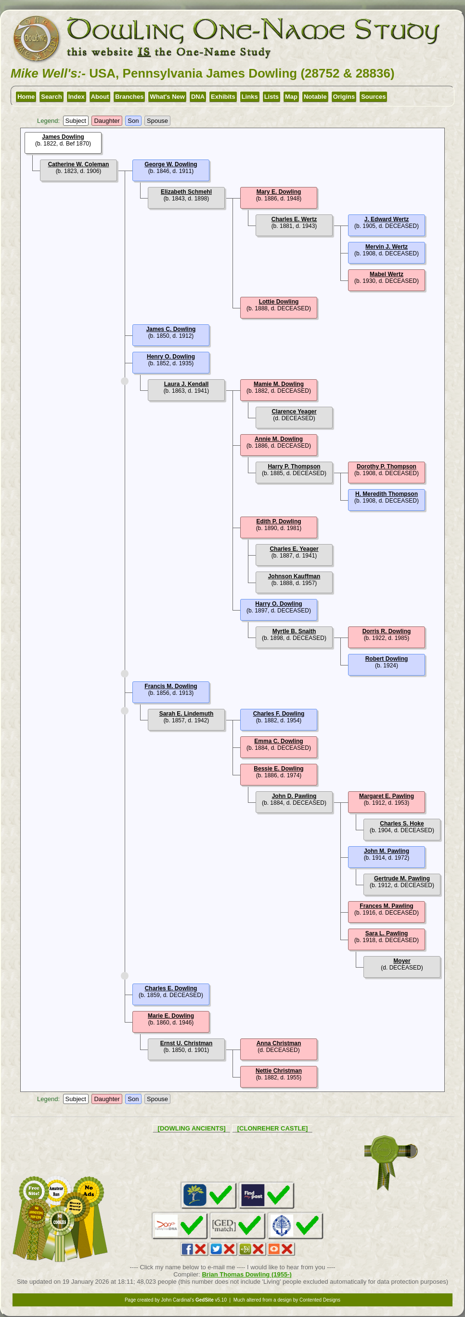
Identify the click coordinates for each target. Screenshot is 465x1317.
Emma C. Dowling (278, 741)
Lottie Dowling (279, 301)
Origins (344, 96)
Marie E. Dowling (171, 1015)
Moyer (401, 961)
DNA (198, 96)
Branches (129, 96)
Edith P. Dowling (278, 521)
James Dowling (63, 136)
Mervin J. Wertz (386, 246)
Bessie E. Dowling (278, 768)
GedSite (204, 1300)
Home (26, 96)
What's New (167, 96)
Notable (315, 96)
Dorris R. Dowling (386, 631)
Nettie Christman (279, 1070)
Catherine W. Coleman (78, 164)
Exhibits (223, 96)
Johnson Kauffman (294, 576)
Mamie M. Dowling (279, 384)
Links (250, 96)
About (100, 96)
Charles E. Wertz (294, 219)
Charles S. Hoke (402, 823)
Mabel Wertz (386, 274)
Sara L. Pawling (386, 933)
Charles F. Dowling (279, 713)
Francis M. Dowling (170, 686)
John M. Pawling (386, 851)
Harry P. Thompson (294, 466)
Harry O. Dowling (278, 603)
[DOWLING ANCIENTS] (192, 1128)
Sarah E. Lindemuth (186, 713)
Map (291, 96)
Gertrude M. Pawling (402, 878)
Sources (373, 96)
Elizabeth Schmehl (186, 191)
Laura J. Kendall (186, 384)
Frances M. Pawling (386, 906)
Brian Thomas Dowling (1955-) (246, 1274)
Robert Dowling (386, 658)
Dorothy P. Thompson (386, 466)
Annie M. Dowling (279, 439)
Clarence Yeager (293, 411)
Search (51, 96)
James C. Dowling (171, 329)
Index (76, 96)
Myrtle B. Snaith (294, 631)
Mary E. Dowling (279, 191)
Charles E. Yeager (294, 548)
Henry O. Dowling (171, 356)
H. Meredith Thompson (386, 494)
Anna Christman (279, 1043)
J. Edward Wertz (386, 219)
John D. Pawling (294, 796)
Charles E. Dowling (171, 988)
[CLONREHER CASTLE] (272, 1128)
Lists (271, 96)
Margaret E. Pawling (386, 796)
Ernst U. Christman (186, 1043)
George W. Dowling (170, 164)
